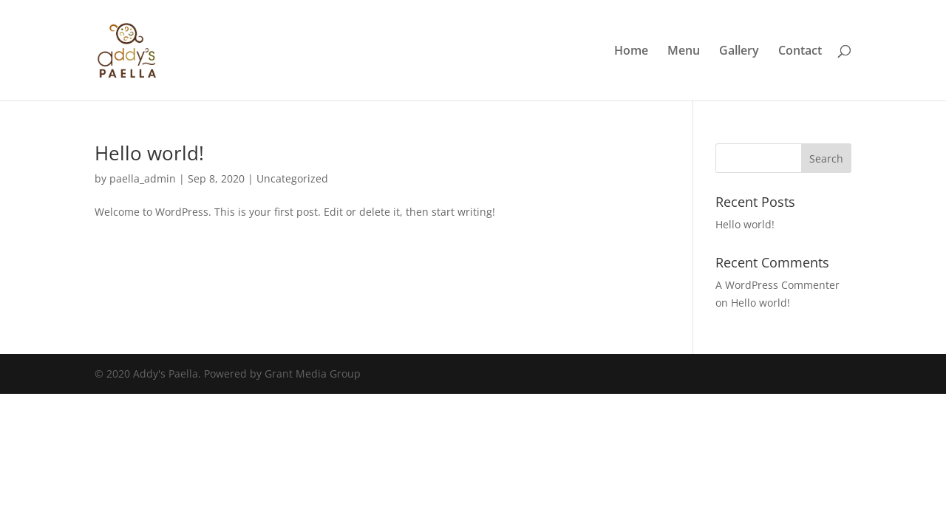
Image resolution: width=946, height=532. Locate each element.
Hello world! (149, 153)
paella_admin (142, 178)
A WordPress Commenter (777, 285)
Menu (683, 51)
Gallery (739, 51)
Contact (800, 51)
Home (631, 51)
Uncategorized (292, 178)
